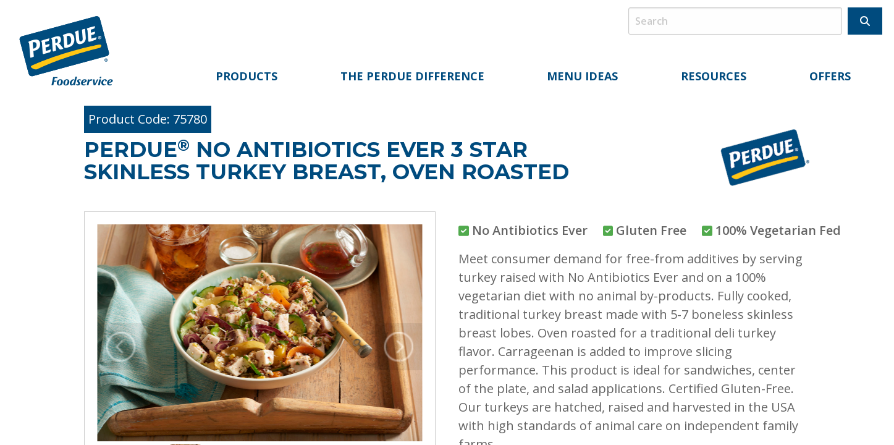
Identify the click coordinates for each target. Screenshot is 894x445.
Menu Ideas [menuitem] (582, 76)
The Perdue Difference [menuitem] (412, 76)
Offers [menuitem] (830, 76)
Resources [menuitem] (713, 76)
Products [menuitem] (246, 76)
